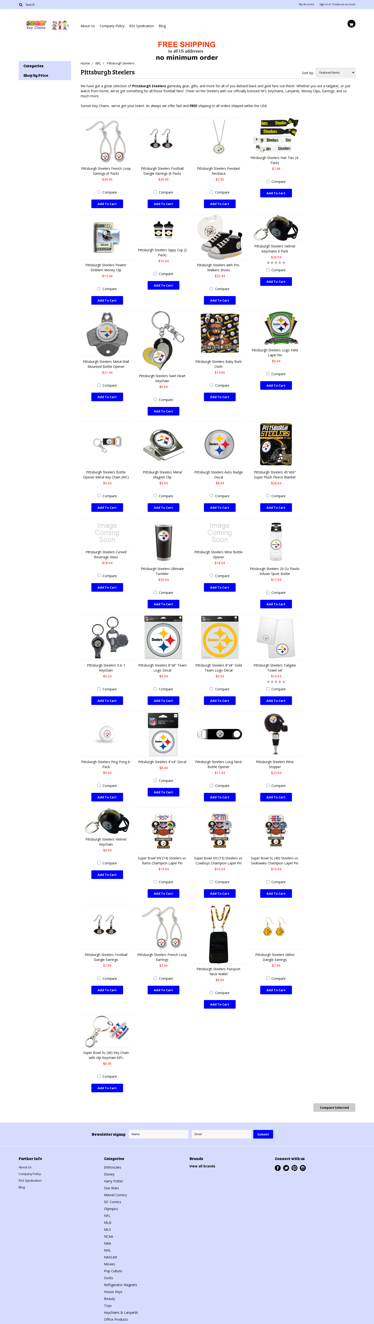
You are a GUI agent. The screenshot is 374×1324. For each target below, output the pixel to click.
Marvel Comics (115, 1179)
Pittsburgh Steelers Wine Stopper (275, 755)
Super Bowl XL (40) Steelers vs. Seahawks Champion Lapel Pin (275, 851)
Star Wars (111, 1172)
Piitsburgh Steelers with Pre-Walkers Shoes (218, 266)
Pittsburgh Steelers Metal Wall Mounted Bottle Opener (106, 361)
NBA (107, 1228)
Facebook (278, 1153)
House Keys (113, 1276)
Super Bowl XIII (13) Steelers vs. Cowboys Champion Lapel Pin (218, 851)
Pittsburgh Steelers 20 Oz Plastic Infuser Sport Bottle (275, 565)
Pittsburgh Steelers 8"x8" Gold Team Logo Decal (218, 660)
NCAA (108, 1221)
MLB (107, 1207)
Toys (108, 1290)
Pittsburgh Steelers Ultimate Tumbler (162, 565)
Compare (110, 192)
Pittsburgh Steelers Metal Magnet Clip (162, 470)
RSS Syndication (141, 26)
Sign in (323, 4)
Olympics (111, 1193)
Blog (162, 26)
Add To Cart (107, 203)
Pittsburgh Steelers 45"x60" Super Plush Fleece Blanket (275, 470)
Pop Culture (113, 1255)
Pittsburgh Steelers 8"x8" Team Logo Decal (162, 660)
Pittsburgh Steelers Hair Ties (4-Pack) (274, 160)
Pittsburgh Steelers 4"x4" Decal (162, 753)
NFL (98, 63)
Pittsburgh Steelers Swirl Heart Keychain (162, 375)
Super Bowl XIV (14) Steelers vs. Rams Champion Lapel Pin (162, 851)
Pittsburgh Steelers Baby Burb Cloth (218, 361)
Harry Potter (113, 1166)
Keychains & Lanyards (121, 1297)
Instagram (303, 1153)
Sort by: (308, 72)
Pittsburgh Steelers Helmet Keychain (106, 832)
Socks (108, 1262)
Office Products (116, 1304)
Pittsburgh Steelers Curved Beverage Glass (106, 549)
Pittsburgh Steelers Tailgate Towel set (275, 660)
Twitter (286, 1153)
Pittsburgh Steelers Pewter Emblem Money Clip (105, 266)
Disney (109, 1159)
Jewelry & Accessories (121, 1311)
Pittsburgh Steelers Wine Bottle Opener (218, 549)
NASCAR (110, 1242)
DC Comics (112, 1186)
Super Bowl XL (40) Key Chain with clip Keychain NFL (106, 1042)
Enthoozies (112, 1152)
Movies (109, 1249)
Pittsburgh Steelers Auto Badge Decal (218, 470)
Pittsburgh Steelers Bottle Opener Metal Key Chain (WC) (106, 470)
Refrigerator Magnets (120, 1269)
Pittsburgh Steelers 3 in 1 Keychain (106, 660)
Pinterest (294, 1153)
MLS (107, 1214)
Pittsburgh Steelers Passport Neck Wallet (218, 960)
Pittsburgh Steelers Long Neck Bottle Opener (218, 755)
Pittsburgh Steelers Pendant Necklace (218, 170)
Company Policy (112, 26)
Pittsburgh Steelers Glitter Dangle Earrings (275, 946)
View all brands (202, 1151)
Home (85, 63)
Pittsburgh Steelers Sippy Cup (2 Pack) (162, 251)
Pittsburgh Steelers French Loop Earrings (162, 946)
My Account (306, 4)
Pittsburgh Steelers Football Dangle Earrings (106, 946)
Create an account (343, 4)
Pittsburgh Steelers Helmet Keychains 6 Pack (275, 247)
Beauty (109, 1283)
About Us (88, 26)
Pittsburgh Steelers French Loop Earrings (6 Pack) (106, 170)
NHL (107, 1235)
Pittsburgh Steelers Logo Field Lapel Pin (275, 349)
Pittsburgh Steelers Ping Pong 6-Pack (106, 755)
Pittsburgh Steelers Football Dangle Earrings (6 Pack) (162, 170)
